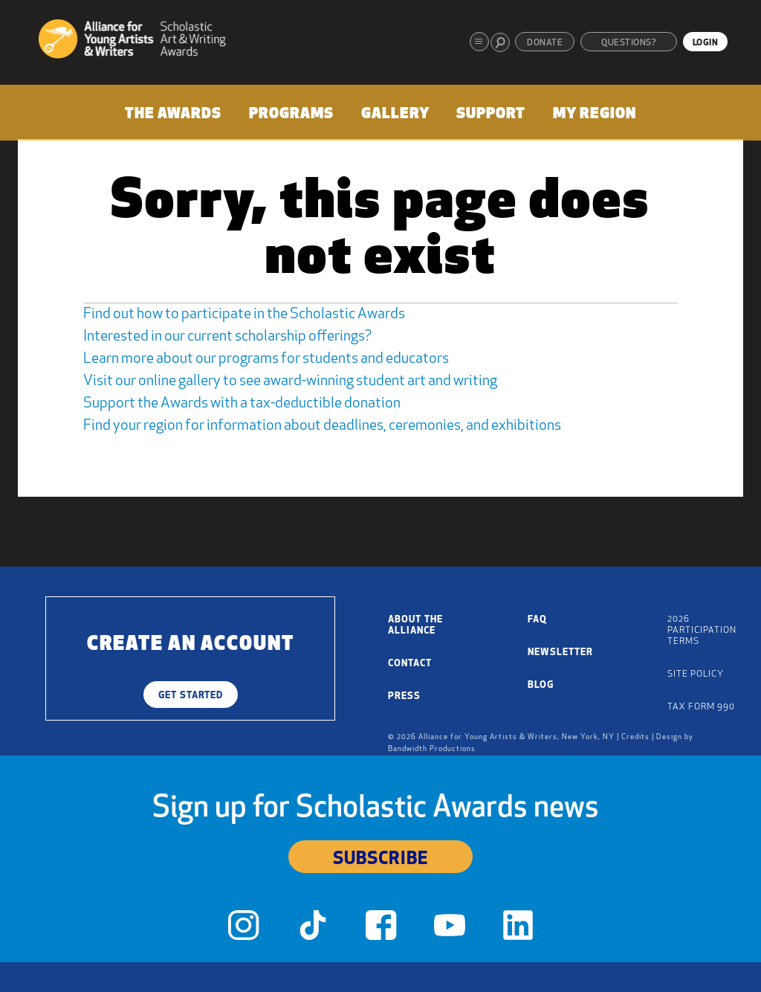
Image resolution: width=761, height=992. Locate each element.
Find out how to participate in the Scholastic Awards (244, 314)
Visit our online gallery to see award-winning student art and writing (290, 381)
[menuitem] (173, 117)
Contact (410, 664)
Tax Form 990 (701, 707)
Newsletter (560, 652)
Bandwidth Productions (432, 749)
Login (706, 43)
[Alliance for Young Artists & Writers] (138, 41)
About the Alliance (415, 625)
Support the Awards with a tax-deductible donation (242, 403)
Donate (545, 43)
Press (404, 696)
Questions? (628, 43)
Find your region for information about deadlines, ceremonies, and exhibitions (322, 426)
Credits (635, 737)
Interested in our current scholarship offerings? (227, 336)
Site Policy (695, 674)
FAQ (537, 620)
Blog (541, 685)
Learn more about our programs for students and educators (266, 359)
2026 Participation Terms (701, 630)
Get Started (190, 695)
